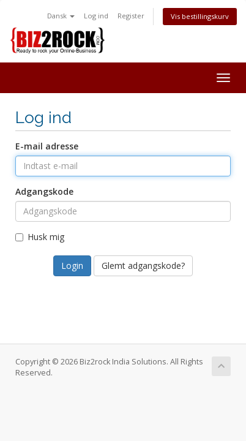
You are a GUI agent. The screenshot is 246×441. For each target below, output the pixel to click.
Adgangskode (44, 191)
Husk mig (39, 237)
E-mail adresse (46, 146)
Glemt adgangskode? (143, 265)
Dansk (61, 15)
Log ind (96, 15)
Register (130, 15)
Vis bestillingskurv (200, 16)
